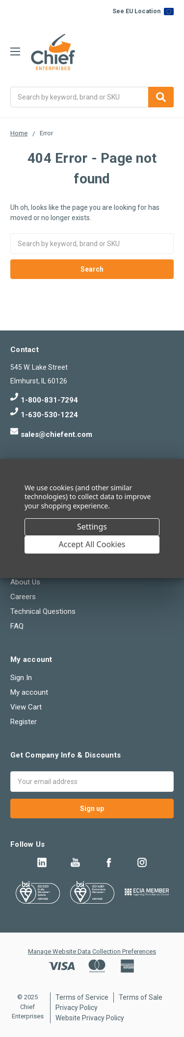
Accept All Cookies (92, 544)
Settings (92, 526)
